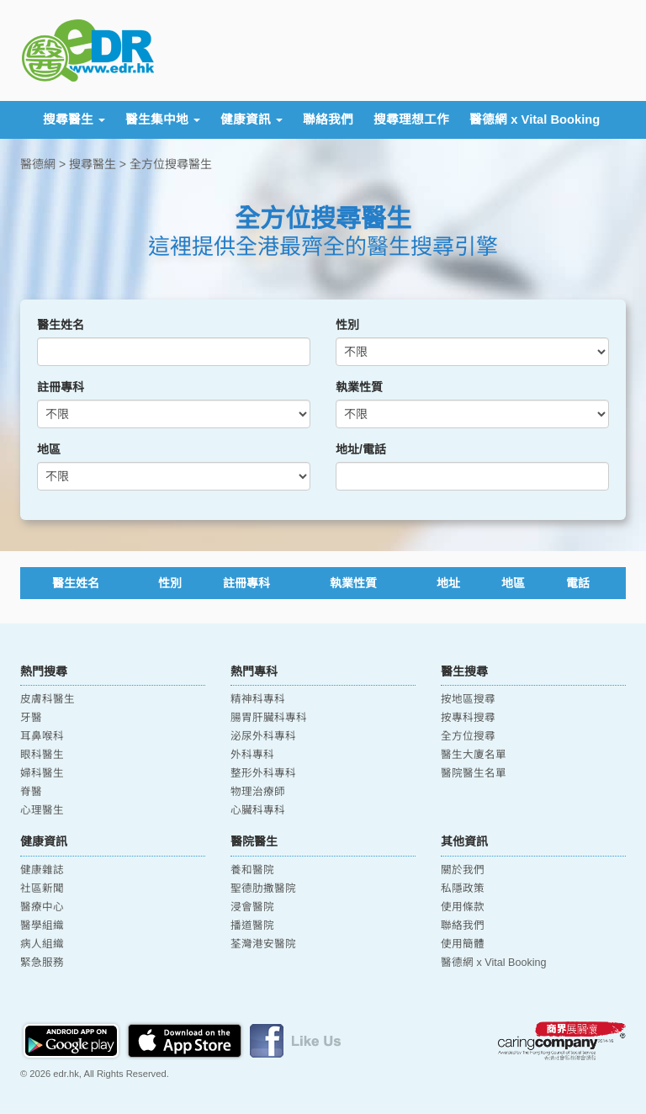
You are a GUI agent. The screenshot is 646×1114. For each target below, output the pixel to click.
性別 (347, 325)
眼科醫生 (42, 755)
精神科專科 (257, 699)
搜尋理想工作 (411, 119)
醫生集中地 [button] (162, 119)
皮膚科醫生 (47, 699)
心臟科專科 (257, 810)
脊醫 (31, 792)
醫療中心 (42, 907)
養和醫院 (252, 870)
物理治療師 (257, 792)
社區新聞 (42, 888)
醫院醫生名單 (473, 773)
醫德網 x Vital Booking (534, 119)
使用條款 (462, 907)
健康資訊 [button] (251, 119)
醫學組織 (42, 925)
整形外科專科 (263, 773)
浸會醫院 (252, 907)
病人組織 (42, 944)
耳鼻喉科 (42, 736)
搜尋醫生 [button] (74, 119)
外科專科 (252, 755)
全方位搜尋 (468, 736)
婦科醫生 (42, 773)
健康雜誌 (42, 870)
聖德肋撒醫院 (263, 888)
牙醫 (31, 718)
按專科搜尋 (468, 718)
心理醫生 (42, 810)
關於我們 (462, 870)
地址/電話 (361, 449)
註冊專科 (60, 387)
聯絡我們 (328, 119)
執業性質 (359, 387)
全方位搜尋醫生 (171, 164)
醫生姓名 (60, 325)
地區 (49, 449)
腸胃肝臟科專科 (268, 718)
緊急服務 (42, 962)
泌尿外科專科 (263, 736)
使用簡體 (462, 944)
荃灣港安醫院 (263, 944)
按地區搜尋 (468, 699)
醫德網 (38, 164)
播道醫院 (252, 925)
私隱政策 (462, 888)
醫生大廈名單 (473, 755)
